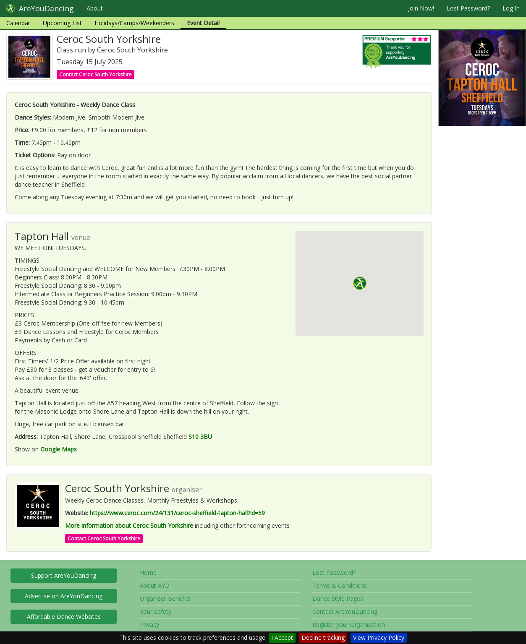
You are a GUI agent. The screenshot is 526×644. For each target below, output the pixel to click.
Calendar (18, 23)
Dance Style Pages (337, 598)
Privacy (149, 624)
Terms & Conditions (339, 585)
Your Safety (155, 611)
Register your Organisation (348, 624)
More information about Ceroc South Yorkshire (129, 525)
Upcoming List (62, 23)
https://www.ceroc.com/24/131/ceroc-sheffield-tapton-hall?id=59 (177, 513)
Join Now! (421, 8)
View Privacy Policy (378, 637)
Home (148, 572)
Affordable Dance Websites (64, 617)
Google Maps (58, 449)
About (94, 8)
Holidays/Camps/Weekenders (134, 23)
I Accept (282, 637)
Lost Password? (468, 8)
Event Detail (203, 23)
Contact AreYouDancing (344, 611)
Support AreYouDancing (63, 575)
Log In (511, 8)
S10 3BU (200, 437)
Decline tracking (323, 637)
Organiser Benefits (165, 598)
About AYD (155, 585)
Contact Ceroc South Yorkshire (95, 74)
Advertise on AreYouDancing (63, 596)
